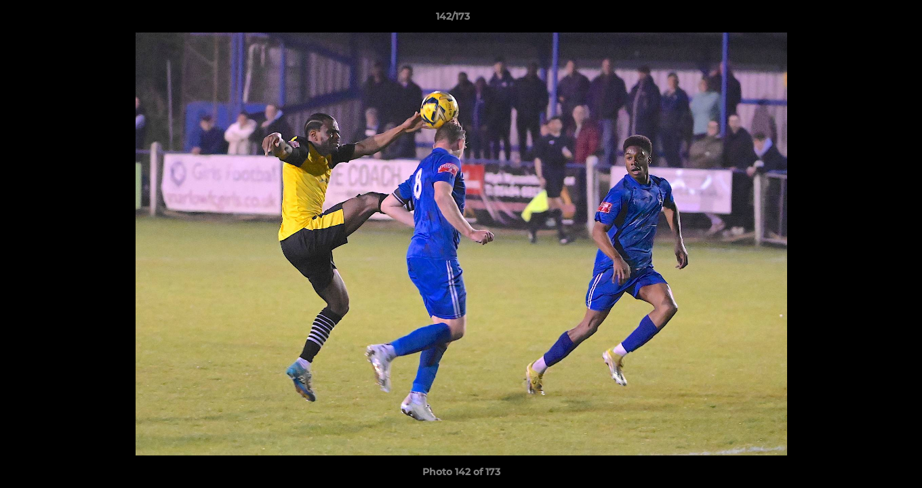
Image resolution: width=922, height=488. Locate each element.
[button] (865, 20)
